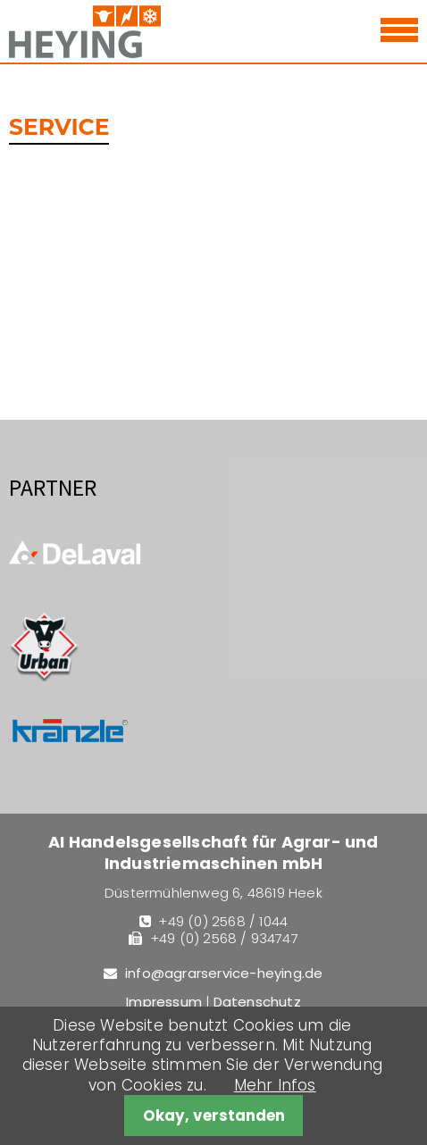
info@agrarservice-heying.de (223, 973)
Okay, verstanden (214, 1115)
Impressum (164, 1001)
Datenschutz (257, 1001)
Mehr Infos (275, 1085)
